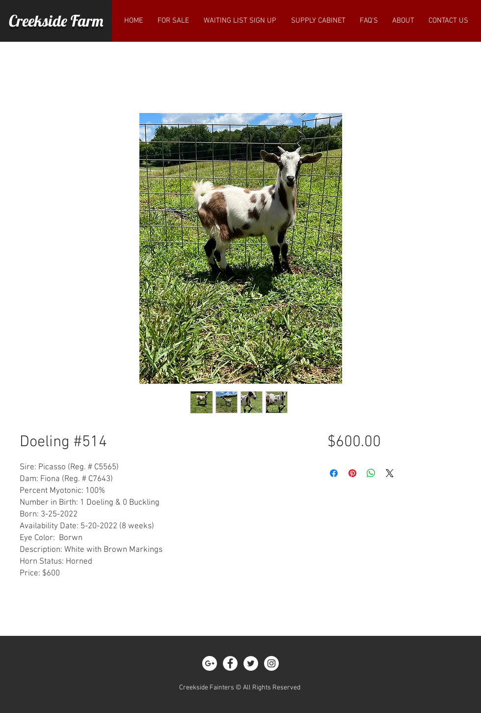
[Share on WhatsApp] (371, 473)
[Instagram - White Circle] (271, 663)
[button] (173, 21)
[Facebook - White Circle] (230, 663)
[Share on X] (390, 473)
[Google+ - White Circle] (209, 663)
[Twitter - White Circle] (250, 663)
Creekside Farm (56, 20)
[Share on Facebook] (334, 473)
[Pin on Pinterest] (352, 473)
